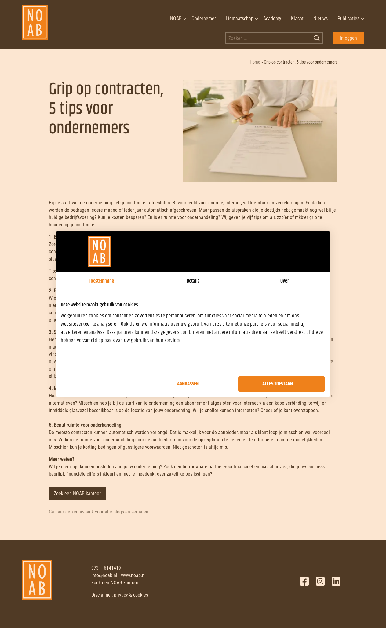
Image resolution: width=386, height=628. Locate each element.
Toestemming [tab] (101, 281)
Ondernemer (203, 18)
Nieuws (320, 18)
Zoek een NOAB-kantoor (114, 583)
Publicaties (348, 18)
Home (255, 62)
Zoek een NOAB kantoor (77, 493)
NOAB (176, 18)
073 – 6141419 (106, 568)
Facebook (304, 581)
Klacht (297, 18)
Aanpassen (188, 384)
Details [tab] (193, 281)
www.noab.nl (133, 575)
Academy (272, 18)
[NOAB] (35, 18)
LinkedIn (336, 581)
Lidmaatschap (239, 18)
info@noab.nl (104, 575)
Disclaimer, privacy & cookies (119, 595)
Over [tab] (284, 281)
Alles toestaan (277, 384)
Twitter (320, 581)
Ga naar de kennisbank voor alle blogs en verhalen (98, 512)
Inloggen (348, 38)
